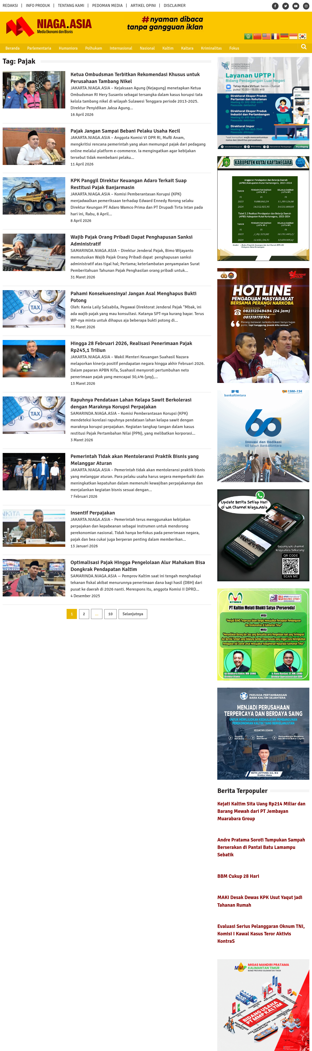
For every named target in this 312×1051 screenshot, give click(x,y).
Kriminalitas (203, 48)
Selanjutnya (133, 614)
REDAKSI (10, 5)
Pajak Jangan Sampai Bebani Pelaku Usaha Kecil (125, 131)
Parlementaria (37, 48)
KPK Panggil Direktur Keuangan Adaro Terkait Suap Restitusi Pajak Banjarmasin (129, 184)
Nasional (141, 48)
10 (110, 614)
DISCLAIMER (174, 5)
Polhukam (89, 48)
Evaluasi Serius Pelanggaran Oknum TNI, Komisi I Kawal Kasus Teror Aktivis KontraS (261, 933)
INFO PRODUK (38, 5)
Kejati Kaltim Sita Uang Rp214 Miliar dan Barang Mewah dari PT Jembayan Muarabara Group (261, 811)
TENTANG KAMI (71, 5)
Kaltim (161, 48)
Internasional (116, 48)
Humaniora (65, 48)
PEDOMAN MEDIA (107, 5)
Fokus (225, 48)
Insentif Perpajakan (93, 512)
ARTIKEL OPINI (143, 5)
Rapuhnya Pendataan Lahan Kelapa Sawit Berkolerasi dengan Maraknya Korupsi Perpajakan (131, 403)
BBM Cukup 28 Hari (238, 876)
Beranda (11, 48)
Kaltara (180, 48)
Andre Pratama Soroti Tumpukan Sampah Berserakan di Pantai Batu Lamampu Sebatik (261, 847)
